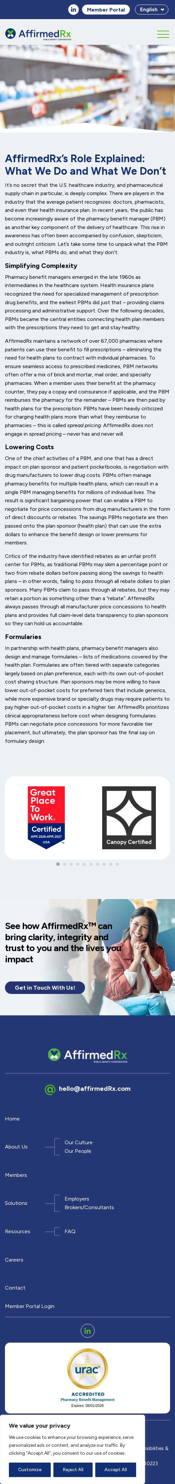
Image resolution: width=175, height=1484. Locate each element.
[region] (72, 1449)
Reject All (73, 1469)
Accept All (115, 1469)
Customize (30, 1469)
